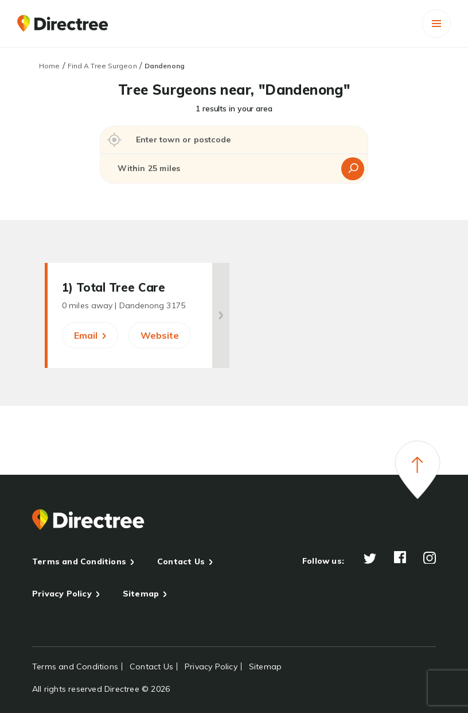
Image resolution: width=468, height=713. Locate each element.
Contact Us (181, 561)
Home (49, 65)
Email (90, 335)
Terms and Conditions (79, 561)
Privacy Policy (62, 593)
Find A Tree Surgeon (102, 65)
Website (160, 335)
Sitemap (141, 593)
